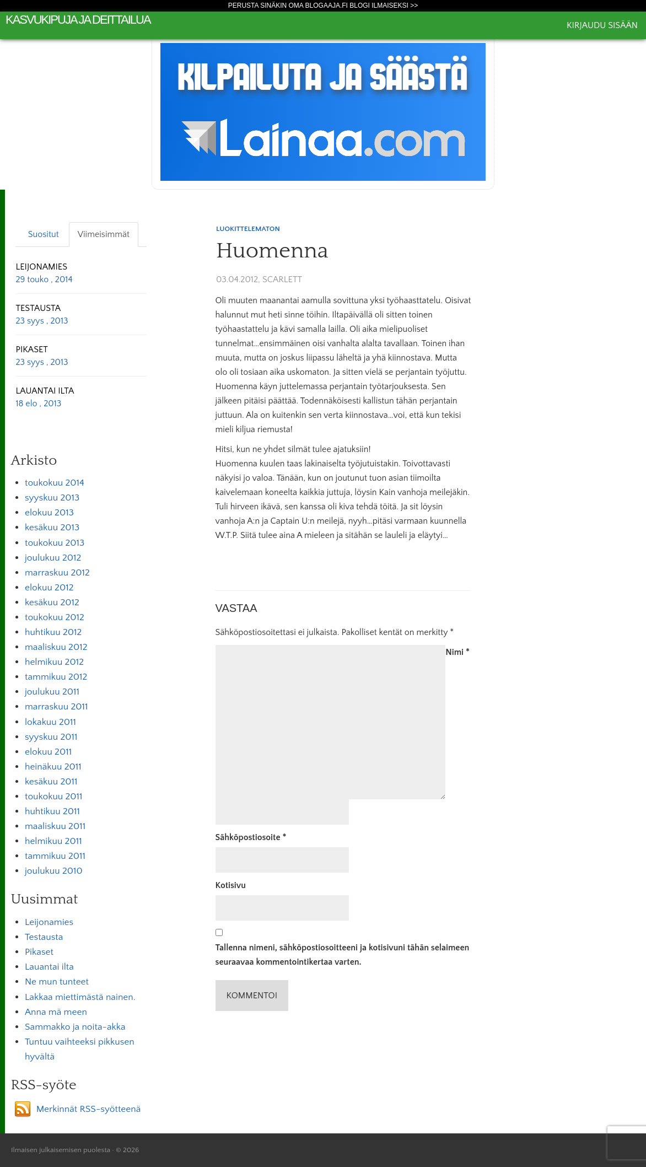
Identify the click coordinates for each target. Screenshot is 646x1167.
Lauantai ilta (49, 966)
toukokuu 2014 (54, 482)
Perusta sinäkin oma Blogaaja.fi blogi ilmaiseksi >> (323, 5)
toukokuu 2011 (54, 796)
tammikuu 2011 (55, 856)
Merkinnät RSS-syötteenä (88, 1109)
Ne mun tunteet (57, 981)
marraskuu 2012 (57, 572)
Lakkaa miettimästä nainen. (80, 997)
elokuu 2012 (49, 587)
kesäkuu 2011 (51, 781)
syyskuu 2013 (52, 497)
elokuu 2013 (49, 512)
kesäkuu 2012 (52, 602)
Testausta (44, 937)
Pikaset (39, 952)
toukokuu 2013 (54, 542)
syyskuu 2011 (51, 737)
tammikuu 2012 (56, 676)
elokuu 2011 (48, 751)
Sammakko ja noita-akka (75, 1026)
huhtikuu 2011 (52, 811)
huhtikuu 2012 (53, 632)
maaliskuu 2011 (55, 826)
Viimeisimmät (104, 234)
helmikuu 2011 (53, 841)
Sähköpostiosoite (251, 837)
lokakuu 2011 (50, 722)
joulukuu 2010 (54, 870)
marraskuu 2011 (56, 706)
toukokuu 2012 (54, 617)
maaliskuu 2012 (56, 647)
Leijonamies (49, 922)
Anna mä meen (56, 1012)
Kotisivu (231, 885)
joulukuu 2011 (52, 691)
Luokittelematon (248, 229)
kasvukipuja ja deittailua (78, 19)
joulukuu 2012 (53, 557)
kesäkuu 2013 (52, 527)
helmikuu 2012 (54, 662)
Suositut (43, 234)
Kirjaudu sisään (602, 25)
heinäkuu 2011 (53, 766)
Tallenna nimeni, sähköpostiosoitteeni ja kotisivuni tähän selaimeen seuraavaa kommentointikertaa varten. (343, 955)
